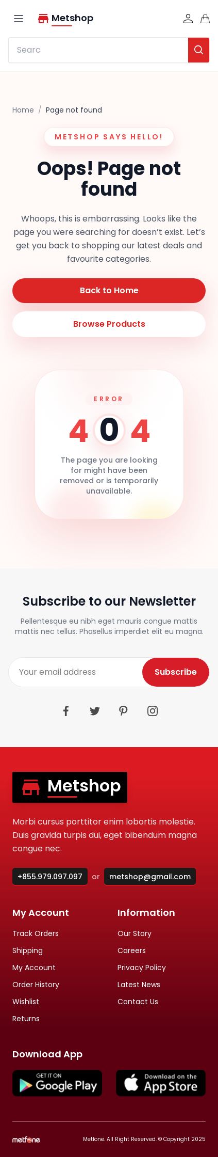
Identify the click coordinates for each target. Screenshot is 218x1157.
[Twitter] (94, 711)
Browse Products (109, 324)
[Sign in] (188, 18)
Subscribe (176, 672)
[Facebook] (66, 711)
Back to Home (109, 290)
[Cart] (205, 18)
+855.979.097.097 (50, 876)
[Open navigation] (18, 18)
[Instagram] (152, 711)
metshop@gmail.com (150, 876)
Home (23, 110)
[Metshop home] (105, 18)
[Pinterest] (123, 711)
